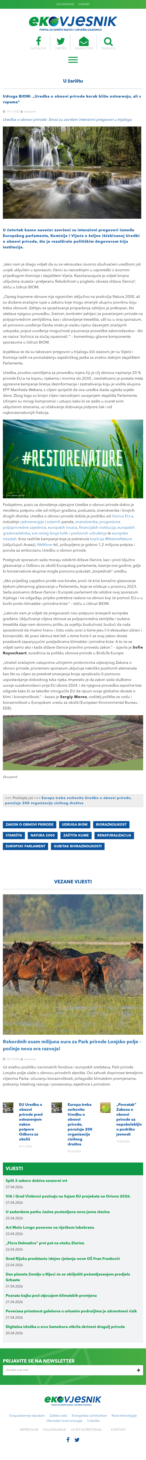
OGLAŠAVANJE (65, 4)
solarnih (54, 522)
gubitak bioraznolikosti (78, 846)
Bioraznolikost (111, 824)
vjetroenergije (32, 522)
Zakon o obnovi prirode (29, 824)
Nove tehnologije (124, 1415)
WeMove (44, 545)
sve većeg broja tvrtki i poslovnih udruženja (69, 533)
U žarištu (93, 1421)
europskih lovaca (62, 528)
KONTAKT (84, 4)
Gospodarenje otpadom (27, 1415)
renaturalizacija (114, 835)
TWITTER (60, 43)
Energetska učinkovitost (89, 1415)
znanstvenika (86, 522)
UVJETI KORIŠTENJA (86, 1429)
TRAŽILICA (109, 43)
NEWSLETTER (84, 43)
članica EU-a (122, 516)
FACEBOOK (37, 43)
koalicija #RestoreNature (111, 539)
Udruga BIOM (74, 824)
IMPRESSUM (29, 1429)
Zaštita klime (76, 835)
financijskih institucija (97, 528)
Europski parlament (25, 846)
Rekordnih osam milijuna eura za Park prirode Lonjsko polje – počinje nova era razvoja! (72, 1046)
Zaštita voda (58, 1415)
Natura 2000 (43, 835)
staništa (14, 835)
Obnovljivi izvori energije (64, 1421)
